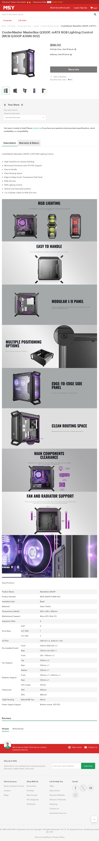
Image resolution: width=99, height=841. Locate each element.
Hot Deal (30, 790)
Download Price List (58, 813)
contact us (37, 128)
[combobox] (49, 14)
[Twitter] (84, 790)
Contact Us (54, 808)
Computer (7, 20)
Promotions (31, 786)
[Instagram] (75, 797)
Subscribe (88, 766)
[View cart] (91, 8)
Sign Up (83, 8)
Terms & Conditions (43, 837)
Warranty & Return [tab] (29, 142)
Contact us (92, 747)
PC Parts (12, 26)
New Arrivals (32, 795)
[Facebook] (76, 790)
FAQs (52, 786)
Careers (7, 790)
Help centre (77, 747)
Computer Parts (24, 26)
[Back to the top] (94, 819)
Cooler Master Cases (50, 26)
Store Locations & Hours (14, 786)
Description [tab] (9, 142)
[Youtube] (91, 790)
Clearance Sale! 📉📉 (42, 2)
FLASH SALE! (57, 2)
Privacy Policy (58, 837)
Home (3, 26)
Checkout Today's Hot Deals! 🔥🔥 (16, 2)
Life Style (22, 20)
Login (76, 8)
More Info (73, 69)
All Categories (33, 799)
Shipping (53, 804)
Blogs (6, 795)
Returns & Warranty (58, 799)
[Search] (95, 14)
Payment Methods (57, 795)
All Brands (31, 804)
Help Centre (55, 790)
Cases (36, 26)
